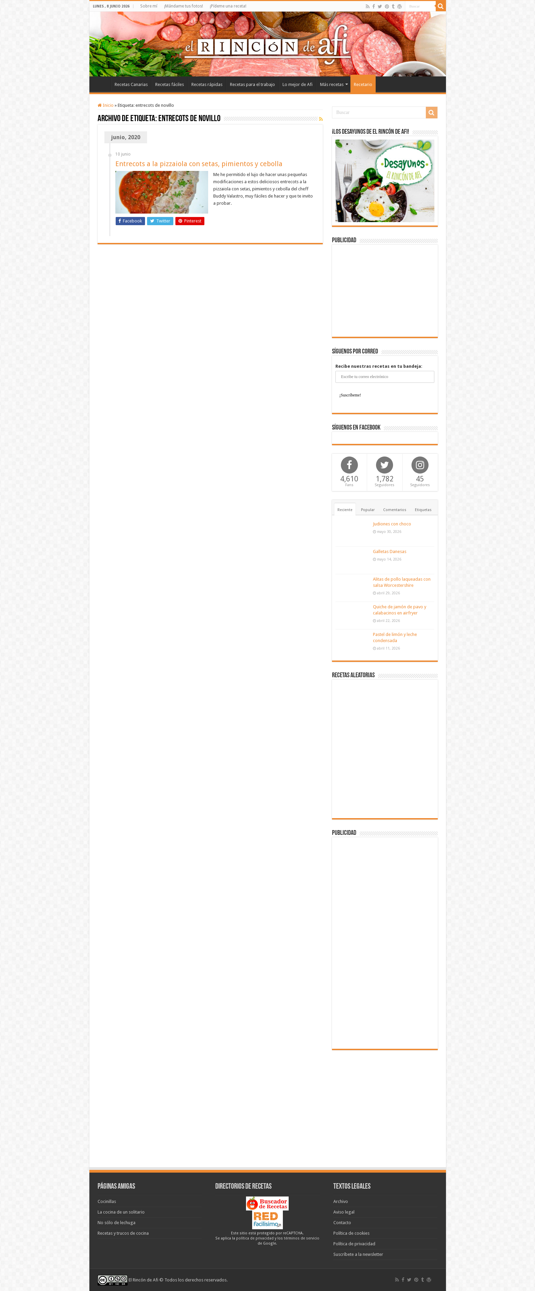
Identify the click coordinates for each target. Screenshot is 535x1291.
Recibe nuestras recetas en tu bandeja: (378, 366)
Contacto (342, 1222)
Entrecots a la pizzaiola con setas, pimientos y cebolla (199, 164)
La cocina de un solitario (121, 1212)
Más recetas (332, 84)
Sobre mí (148, 6)
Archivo (340, 1201)
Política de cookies (351, 1233)
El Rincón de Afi (143, 1279)
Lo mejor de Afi (298, 84)
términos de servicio (301, 1238)
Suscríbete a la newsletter (358, 1254)
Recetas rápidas (206, 84)
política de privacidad (255, 1238)
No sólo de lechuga (116, 1222)
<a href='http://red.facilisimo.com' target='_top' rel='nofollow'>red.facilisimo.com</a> (267, 1219)
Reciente (344, 510)
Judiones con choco (392, 523)
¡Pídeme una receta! (228, 6)
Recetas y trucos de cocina (123, 1233)
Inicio (102, 83)
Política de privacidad (354, 1243)
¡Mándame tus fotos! (183, 6)
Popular (368, 510)
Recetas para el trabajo (252, 84)
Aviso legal (344, 1212)
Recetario (363, 84)
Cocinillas (107, 1201)
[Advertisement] (385, 290)
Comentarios (394, 510)
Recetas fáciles (169, 84)
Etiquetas (423, 510)
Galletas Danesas (389, 551)
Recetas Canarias (131, 84)
